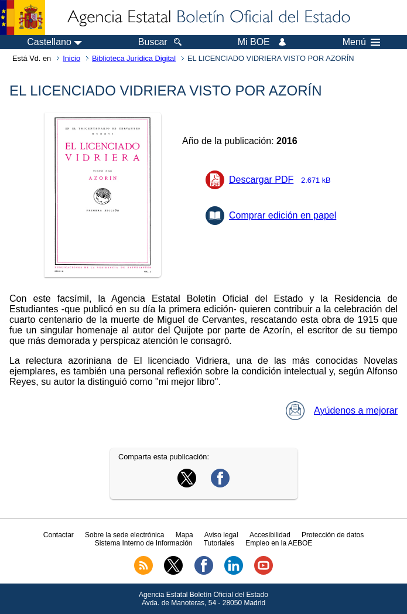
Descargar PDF (283, 180)
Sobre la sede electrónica (124, 535)
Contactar (58, 535)
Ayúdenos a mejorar (342, 410)
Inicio (71, 58)
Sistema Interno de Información (144, 543)
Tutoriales (219, 543)
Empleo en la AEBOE (278, 543)
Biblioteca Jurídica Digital (134, 58)
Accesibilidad (269, 535)
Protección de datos (333, 535)
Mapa (184, 535)
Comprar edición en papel (282, 215)
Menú (361, 42)
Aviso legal (221, 535)
